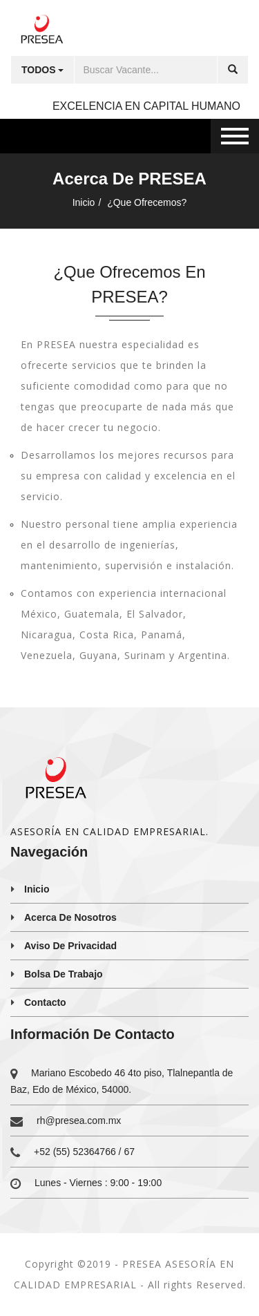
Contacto (45, 1002)
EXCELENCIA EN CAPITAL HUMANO (146, 106)
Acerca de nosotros (70, 917)
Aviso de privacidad (70, 945)
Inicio (84, 202)
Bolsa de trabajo (63, 974)
